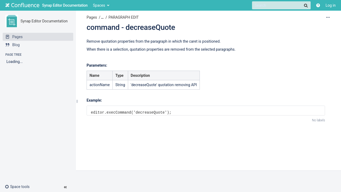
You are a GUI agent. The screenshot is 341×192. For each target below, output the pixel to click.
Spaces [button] (99, 5)
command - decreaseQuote (131, 27)
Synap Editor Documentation (44, 21)
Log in (331, 5)
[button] (19, 187)
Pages (92, 17)
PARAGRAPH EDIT (123, 17)
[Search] (281, 5)
